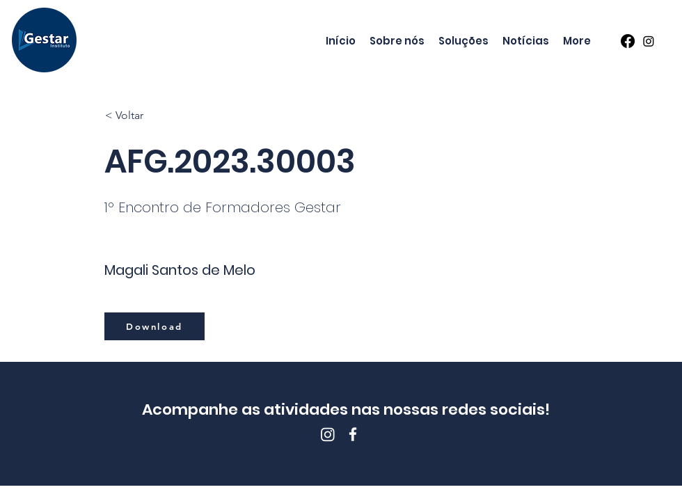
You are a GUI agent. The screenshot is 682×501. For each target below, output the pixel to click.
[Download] (154, 326)
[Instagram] (649, 41)
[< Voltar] (151, 115)
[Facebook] (628, 41)
